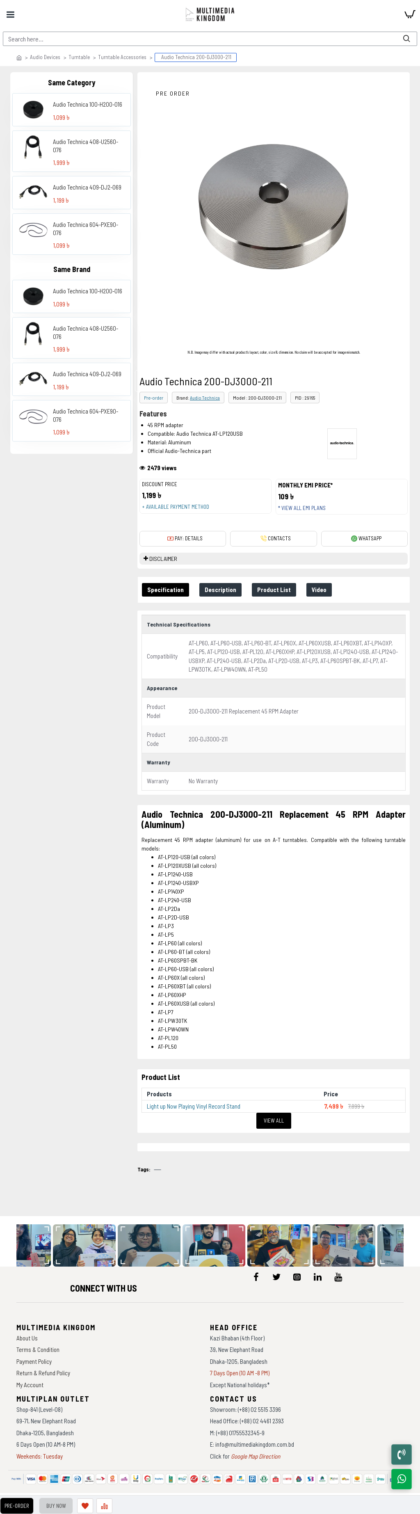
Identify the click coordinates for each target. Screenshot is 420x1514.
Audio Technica (205, 397)
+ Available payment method (175, 506)
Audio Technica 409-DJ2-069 (87, 187)
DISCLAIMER (163, 558)
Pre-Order (16, 1506)
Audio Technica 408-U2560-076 (85, 145)
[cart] (409, 14)
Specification (166, 589)
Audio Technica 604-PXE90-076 (85, 228)
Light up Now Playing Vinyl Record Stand (193, 1106)
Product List (276, 589)
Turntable (79, 57)
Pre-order (153, 397)
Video (322, 589)
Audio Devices (45, 57)
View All (274, 1120)
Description (221, 589)
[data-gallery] (86, 1245)
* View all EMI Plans (302, 508)
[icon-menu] (256, 1277)
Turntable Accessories (122, 57)
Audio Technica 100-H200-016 (87, 104)
